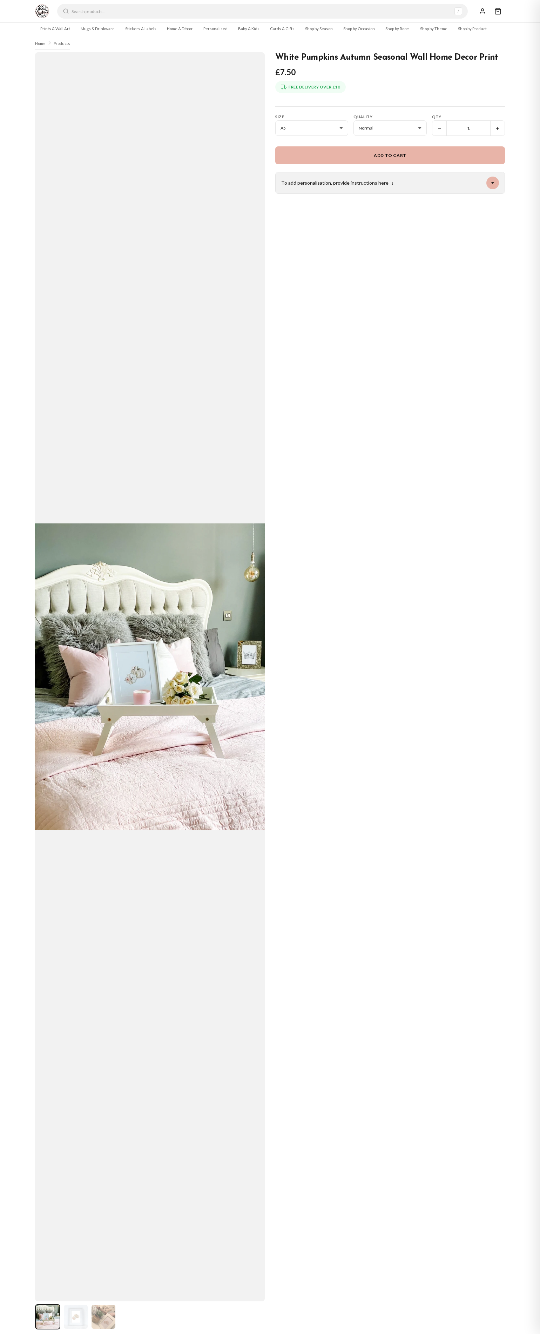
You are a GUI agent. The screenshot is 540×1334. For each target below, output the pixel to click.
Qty (436, 116)
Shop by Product (472, 28)
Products (62, 43)
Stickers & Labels (140, 28)
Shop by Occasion (359, 28)
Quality (362, 116)
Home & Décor (180, 28)
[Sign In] (482, 11)
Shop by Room (397, 28)
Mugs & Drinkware (98, 28)
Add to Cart (390, 155)
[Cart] (498, 11)
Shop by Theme (433, 28)
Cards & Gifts (282, 28)
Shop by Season (319, 28)
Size (279, 116)
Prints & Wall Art (55, 28)
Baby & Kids (248, 28)
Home (40, 43)
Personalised (215, 28)
